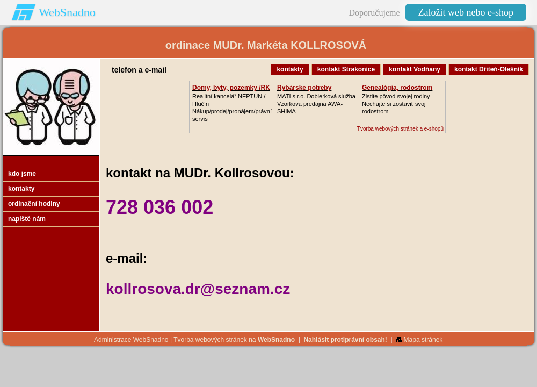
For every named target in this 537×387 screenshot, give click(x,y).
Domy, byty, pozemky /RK (231, 87)
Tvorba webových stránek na (234, 339)
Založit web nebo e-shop (465, 12)
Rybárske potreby (304, 87)
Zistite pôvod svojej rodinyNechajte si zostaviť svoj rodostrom (396, 103)
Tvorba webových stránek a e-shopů (400, 129)
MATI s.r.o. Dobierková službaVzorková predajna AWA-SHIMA (316, 103)
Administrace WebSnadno (131, 339)
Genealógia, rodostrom (397, 87)
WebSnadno (67, 12)
